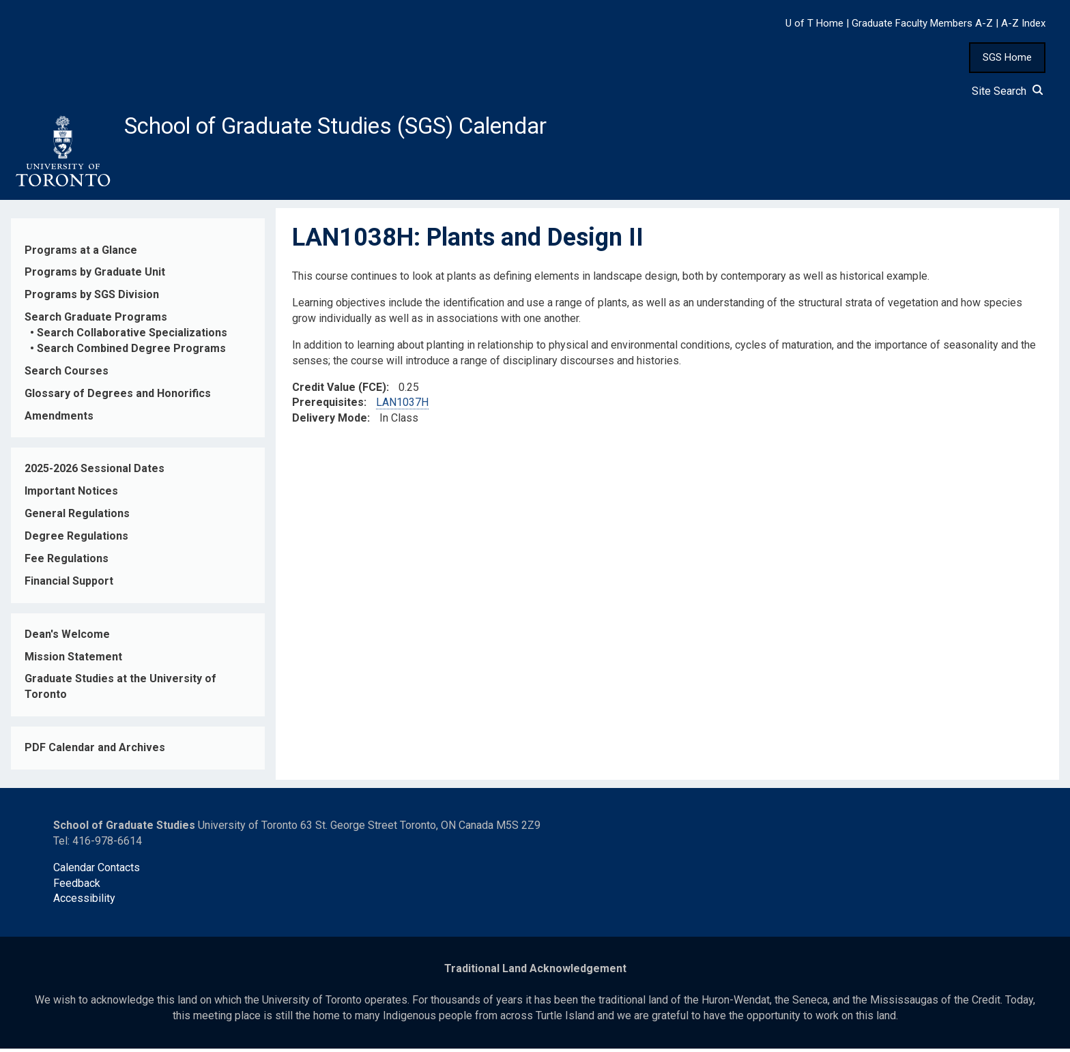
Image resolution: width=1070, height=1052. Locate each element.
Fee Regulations (67, 562)
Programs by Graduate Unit (95, 275)
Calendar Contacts (96, 870)
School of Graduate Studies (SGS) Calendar (359, 127)
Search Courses (67, 374)
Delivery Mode (329, 421)
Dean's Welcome (67, 637)
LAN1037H (402, 406)
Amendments (59, 419)
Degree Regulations (76, 540)
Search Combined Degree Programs (131, 352)
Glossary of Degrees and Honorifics (118, 396)
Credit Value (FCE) (339, 390)
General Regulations (77, 517)
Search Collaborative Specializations (132, 336)
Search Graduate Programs (96, 321)
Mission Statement (73, 660)
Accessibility (84, 902)
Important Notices (71, 494)
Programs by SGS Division (92, 298)
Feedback (76, 886)
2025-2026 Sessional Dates (94, 472)
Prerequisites (328, 406)
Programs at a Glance (81, 253)
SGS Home (1007, 57)
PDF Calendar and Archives (95, 751)
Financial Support (69, 585)
